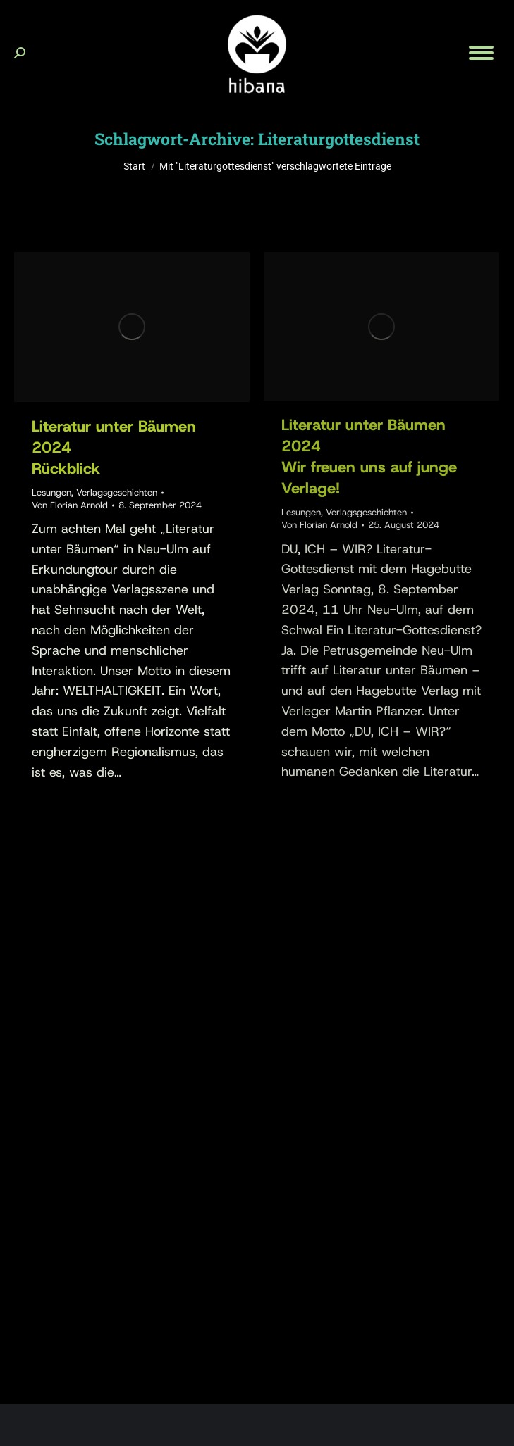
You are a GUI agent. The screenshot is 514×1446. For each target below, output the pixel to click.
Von (70, 505)
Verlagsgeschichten (116, 492)
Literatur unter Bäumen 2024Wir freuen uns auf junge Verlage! (369, 456)
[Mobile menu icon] (481, 52)
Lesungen (51, 492)
